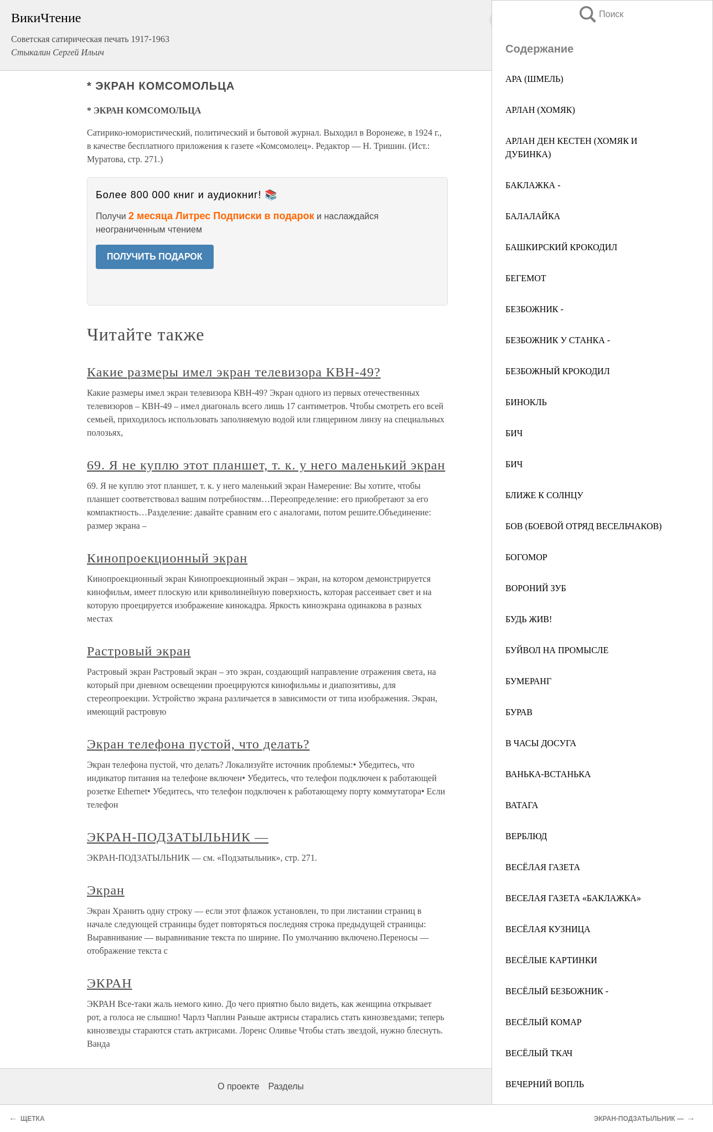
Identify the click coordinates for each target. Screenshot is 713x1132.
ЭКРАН (109, 983)
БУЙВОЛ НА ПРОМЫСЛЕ (556, 650)
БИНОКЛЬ (526, 402)
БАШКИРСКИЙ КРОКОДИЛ (561, 247)
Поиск (600, 14)
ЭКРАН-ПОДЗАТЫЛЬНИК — (177, 837)
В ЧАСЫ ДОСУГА (540, 743)
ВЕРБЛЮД (526, 836)
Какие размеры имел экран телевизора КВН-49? (234, 372)
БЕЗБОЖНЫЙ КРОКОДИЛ (557, 371)
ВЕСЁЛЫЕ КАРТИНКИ (551, 960)
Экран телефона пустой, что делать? (198, 744)
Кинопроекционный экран (167, 558)
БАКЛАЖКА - (533, 185)
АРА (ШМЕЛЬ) (534, 79)
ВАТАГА (521, 805)
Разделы (285, 1086)
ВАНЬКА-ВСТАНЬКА (548, 774)
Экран (106, 890)
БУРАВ (519, 712)
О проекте (238, 1086)
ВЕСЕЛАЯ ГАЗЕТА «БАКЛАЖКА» (573, 898)
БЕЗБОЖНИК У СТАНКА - (557, 340)
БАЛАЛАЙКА (532, 216)
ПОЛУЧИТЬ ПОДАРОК (155, 256)
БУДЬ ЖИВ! (528, 619)
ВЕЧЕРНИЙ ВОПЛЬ (544, 1084)
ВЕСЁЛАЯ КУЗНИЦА (548, 929)
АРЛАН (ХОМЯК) (540, 110)
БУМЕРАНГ (528, 681)
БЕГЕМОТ (525, 278)
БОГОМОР (526, 557)
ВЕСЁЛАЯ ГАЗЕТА (542, 867)
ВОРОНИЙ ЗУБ (535, 588)
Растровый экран (139, 651)
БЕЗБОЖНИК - (534, 309)
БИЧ (514, 433)
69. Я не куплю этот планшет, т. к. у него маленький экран (266, 465)
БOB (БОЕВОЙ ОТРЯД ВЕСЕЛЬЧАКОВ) (583, 526)
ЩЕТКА (32, 1119)
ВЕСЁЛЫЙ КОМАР (543, 1022)
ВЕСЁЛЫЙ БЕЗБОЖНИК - (556, 991)
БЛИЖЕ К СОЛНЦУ (544, 495)
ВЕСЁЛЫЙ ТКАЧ (538, 1053)
